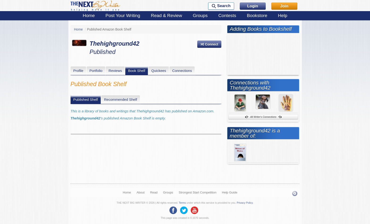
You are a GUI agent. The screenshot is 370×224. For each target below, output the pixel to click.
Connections (182, 71)
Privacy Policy (245, 202)
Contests (227, 15)
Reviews (115, 71)
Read (153, 192)
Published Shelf (85, 99)
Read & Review (166, 15)
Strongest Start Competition (197, 192)
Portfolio (95, 71)
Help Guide (229, 192)
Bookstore (257, 15)
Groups (200, 15)
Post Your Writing (122, 15)
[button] (209, 44)
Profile (78, 71)
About (141, 192)
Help (282, 15)
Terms (182, 202)
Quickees (158, 71)
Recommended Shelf (120, 99)
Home (89, 15)
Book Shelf (136, 71)
